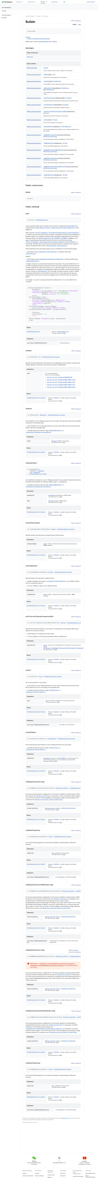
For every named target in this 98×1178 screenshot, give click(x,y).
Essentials (19, 2)
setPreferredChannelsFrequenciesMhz (55, 111)
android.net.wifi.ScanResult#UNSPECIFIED (59, 377)
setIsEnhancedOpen (49, 98)
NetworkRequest (42, 271)
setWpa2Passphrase (49, 143)
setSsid (46, 120)
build (45, 68)
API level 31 (78, 350)
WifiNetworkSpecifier (45, 41)
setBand (46, 74)
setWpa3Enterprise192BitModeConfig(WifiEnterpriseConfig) (47, 965)
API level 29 (78, 20)
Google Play (54, 2)
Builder (29, 57)
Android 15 (63, 1173)
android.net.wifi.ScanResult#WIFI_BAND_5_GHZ (61, 382)
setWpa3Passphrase (49, 175)
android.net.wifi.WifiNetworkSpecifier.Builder (39, 38)
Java (79, 24)
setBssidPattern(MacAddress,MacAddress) (51, 259)
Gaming (37, 1173)
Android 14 (63, 1175)
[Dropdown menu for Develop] (47, 2)
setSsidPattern (48, 126)
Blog (66, 2)
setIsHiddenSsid (49, 105)
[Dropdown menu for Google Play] (59, 2)
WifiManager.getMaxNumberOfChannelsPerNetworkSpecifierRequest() (64, 648)
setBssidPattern (48, 88)
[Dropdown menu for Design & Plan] (37, 2)
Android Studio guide (78, 1176)
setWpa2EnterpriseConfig (51, 135)
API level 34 (78, 616)
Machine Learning (39, 1175)
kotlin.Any (28, 37)
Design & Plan (31, 2)
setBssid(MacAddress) (32, 261)
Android (24, 1173)
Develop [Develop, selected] (43, 2)
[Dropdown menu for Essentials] (24, 2)
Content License (65, 1118)
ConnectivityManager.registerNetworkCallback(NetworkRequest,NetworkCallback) (51, 242)
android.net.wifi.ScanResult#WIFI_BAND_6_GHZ (61, 385)
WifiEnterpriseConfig (43, 796)
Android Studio (91, 2)
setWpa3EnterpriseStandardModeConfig (55, 166)
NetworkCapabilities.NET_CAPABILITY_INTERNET (53, 238)
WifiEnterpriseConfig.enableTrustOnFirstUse (49, 799)
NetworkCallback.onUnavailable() (56, 245)
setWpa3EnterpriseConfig (51, 158)
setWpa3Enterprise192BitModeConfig (54, 150)
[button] (10, 17)
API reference (6, 7)
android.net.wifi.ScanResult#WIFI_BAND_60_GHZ (61, 387)
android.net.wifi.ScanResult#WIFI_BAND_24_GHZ (61, 380)
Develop (38, 16)
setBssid (46, 81)
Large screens (51, 1175)
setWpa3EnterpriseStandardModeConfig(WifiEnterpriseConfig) (56, 963)
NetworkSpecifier (72, 226)
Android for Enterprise (27, 1175)
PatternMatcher (62, 758)
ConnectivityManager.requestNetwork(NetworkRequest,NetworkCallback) (57, 233)
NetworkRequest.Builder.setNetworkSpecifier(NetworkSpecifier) (55, 228)
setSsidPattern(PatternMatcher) (48, 252)
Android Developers (30, 16)
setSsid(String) (31, 253)
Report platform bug (90, 1173)
